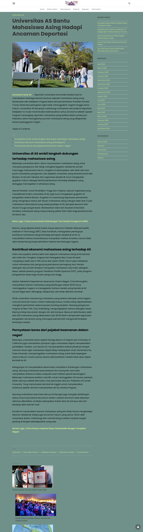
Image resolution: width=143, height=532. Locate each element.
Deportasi (16, 452)
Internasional (65, 9)
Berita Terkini (52, 9)
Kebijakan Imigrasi (49, 452)
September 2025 (103, 92)
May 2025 (101, 108)
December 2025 (103, 80)
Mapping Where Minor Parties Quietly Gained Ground (28, 516)
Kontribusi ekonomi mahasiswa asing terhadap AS (40, 142)
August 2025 (102, 96)
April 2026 (101, 64)
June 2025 (101, 104)
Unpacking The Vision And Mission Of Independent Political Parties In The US (112, 30)
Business (85, 9)
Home (42, 9)
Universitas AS (82, 452)
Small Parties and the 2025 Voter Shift (29, 487)
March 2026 (102, 68)
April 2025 (101, 112)
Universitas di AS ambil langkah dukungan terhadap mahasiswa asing (50, 139)
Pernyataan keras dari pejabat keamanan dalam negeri (43, 145)
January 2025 (102, 124)
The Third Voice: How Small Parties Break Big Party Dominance (110, 49)
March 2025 (102, 116)
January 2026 (102, 76)
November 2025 (103, 84)
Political (76, 9)
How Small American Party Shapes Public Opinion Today (110, 37)
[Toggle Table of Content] (14, 135)
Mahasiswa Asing (66, 452)
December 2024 (103, 128)
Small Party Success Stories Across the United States (69, 488)
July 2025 (101, 100)
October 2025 (102, 88)
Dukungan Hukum (30, 452)
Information (96, 9)
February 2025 (102, 120)
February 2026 (102, 72)
